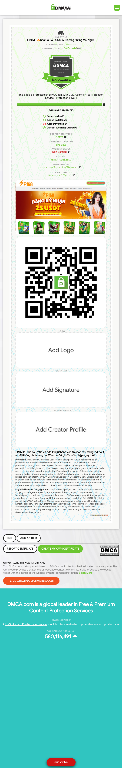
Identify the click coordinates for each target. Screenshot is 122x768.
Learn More (85, 572)
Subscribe (61, 762)
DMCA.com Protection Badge (26, 624)
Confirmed (72, 48)
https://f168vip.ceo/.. (61, 159)
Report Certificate (20, 548)
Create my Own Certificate (60, 548)
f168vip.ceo (70, 44)
